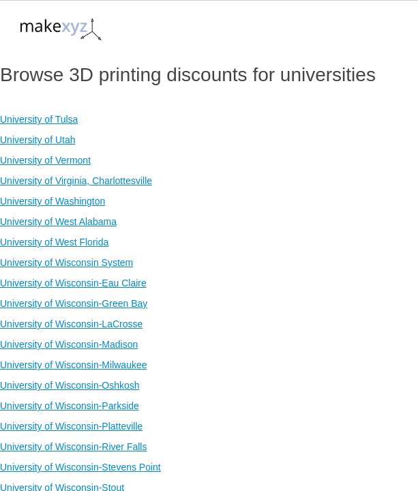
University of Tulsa (39, 119)
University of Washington (52, 201)
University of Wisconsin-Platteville (71, 426)
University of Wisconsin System (66, 262)
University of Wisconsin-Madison (69, 344)
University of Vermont (45, 160)
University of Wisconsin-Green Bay (73, 303)
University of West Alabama (58, 221)
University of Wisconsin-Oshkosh (70, 385)
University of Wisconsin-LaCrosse (71, 323)
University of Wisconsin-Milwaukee (73, 364)
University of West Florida (54, 242)
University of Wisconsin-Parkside (69, 405)
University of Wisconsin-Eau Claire (73, 283)
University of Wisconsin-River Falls (73, 446)
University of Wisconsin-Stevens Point (80, 467)
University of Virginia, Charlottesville (76, 180)
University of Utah (37, 139)
